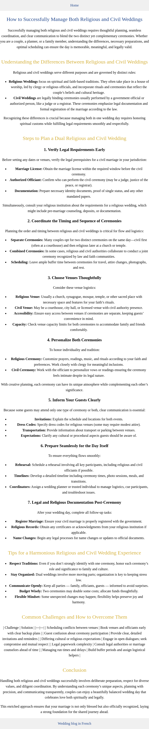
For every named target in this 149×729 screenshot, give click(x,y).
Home (74, 5)
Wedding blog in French (74, 723)
